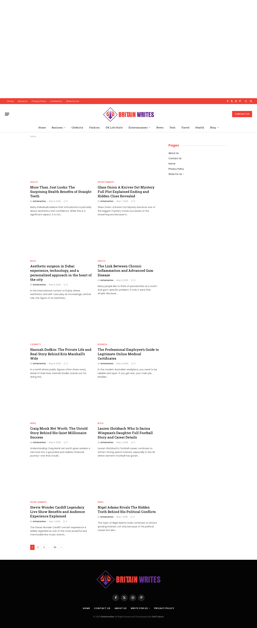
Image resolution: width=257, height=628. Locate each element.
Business (57, 127)
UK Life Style (114, 127)
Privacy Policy (39, 101)
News (160, 127)
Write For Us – (73, 101)
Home (10, 101)
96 (55, 547)
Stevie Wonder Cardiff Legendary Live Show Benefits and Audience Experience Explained (57, 511)
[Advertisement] (98, 49)
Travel (185, 127)
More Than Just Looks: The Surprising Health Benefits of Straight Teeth (60, 191)
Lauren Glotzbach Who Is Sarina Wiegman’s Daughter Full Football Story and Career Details (125, 432)
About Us (22, 101)
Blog (213, 127)
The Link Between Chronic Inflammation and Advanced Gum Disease (125, 270)
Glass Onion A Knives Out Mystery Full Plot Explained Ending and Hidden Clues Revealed (126, 191)
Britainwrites (108, 616)
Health (199, 127)
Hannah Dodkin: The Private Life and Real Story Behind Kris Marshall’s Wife (60, 353)
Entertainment (138, 127)
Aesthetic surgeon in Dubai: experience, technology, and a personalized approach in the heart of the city (61, 273)
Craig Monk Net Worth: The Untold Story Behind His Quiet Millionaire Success (59, 432)
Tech (172, 127)
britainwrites (39, 201)
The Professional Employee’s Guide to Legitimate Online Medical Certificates (128, 353)
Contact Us (56, 101)
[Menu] (7, 114)
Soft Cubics (158, 616)
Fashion (94, 127)
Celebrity (77, 127)
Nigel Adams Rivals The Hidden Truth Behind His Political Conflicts (127, 509)
